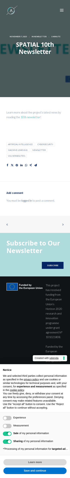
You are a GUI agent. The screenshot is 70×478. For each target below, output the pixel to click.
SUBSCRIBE (52, 265)
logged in (26, 200)
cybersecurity (45, 144)
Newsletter (40, 36)
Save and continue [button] (35, 470)
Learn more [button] (35, 462)
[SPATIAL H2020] (11, 10)
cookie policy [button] (17, 390)
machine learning (18, 150)
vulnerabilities (16, 156)
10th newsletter (30, 117)
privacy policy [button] (31, 379)
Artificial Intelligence (20, 144)
